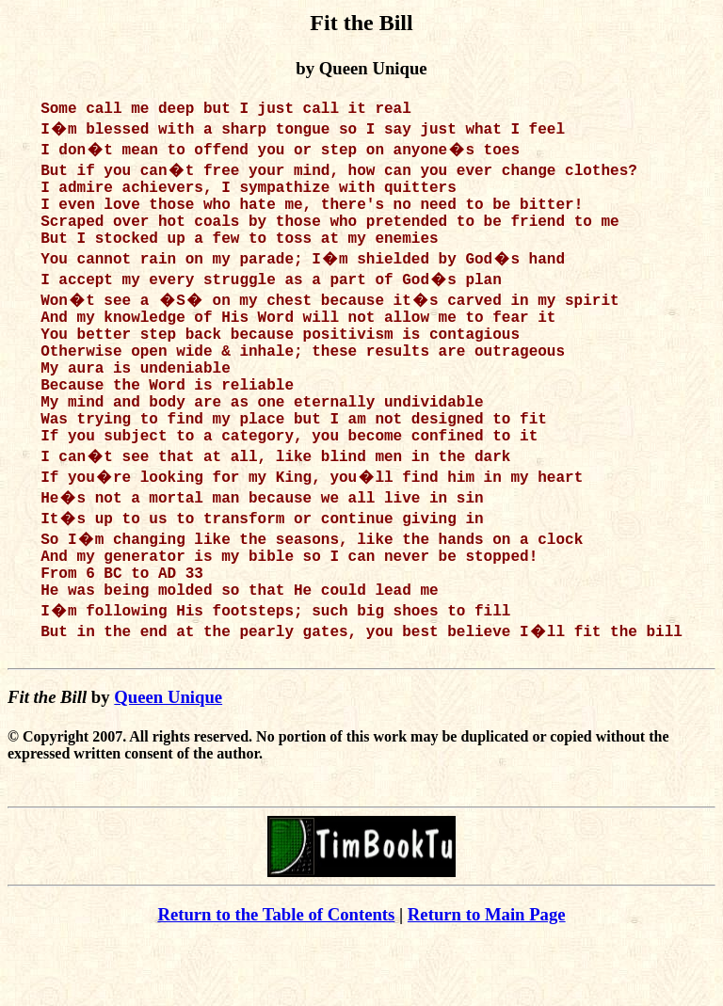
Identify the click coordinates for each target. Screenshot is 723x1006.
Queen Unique (168, 761)
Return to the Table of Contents (275, 978)
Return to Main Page (487, 978)
